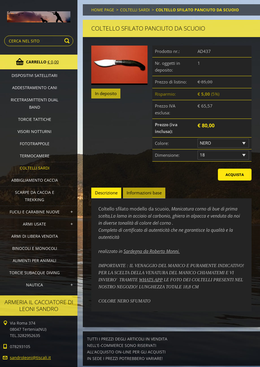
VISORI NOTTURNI (34, 131)
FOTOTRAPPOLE (34, 143)
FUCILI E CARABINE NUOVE (35, 211)
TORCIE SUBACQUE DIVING (34, 272)
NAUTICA (34, 284)
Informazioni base (144, 193)
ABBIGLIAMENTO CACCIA (34, 180)
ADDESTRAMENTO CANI (34, 87)
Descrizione (106, 193)
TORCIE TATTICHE (34, 119)
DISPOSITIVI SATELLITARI (34, 75)
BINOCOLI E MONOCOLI (34, 248)
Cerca (68, 40)
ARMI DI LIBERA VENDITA (34, 236)
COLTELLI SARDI (34, 168)
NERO (205, 143)
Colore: (162, 143)
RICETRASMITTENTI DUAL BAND (34, 103)
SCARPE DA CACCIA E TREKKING (34, 196)
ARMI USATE (34, 224)
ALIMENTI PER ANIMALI (34, 260)
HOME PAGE (102, 9)
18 (202, 155)
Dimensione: (167, 155)
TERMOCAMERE (34, 155)
